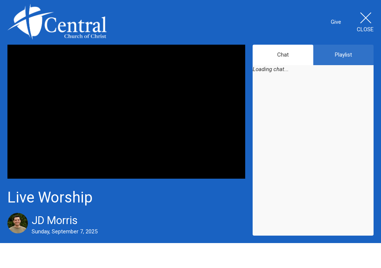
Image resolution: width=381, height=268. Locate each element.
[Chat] (313, 159)
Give (336, 22)
